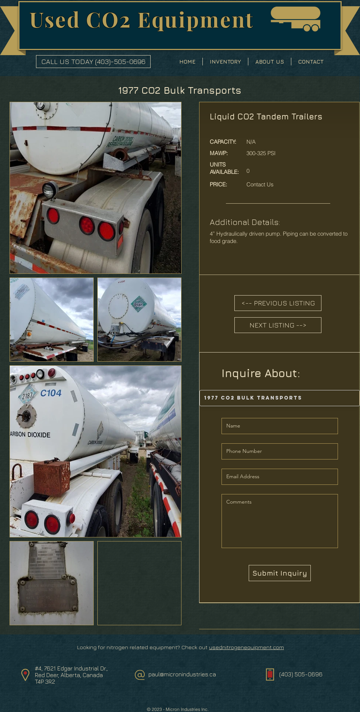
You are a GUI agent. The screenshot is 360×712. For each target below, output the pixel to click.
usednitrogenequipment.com (246, 647)
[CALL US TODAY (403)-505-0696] (93, 61)
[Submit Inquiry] (280, 573)
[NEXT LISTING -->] (277, 325)
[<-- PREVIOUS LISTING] (277, 303)
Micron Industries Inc (187, 709)
